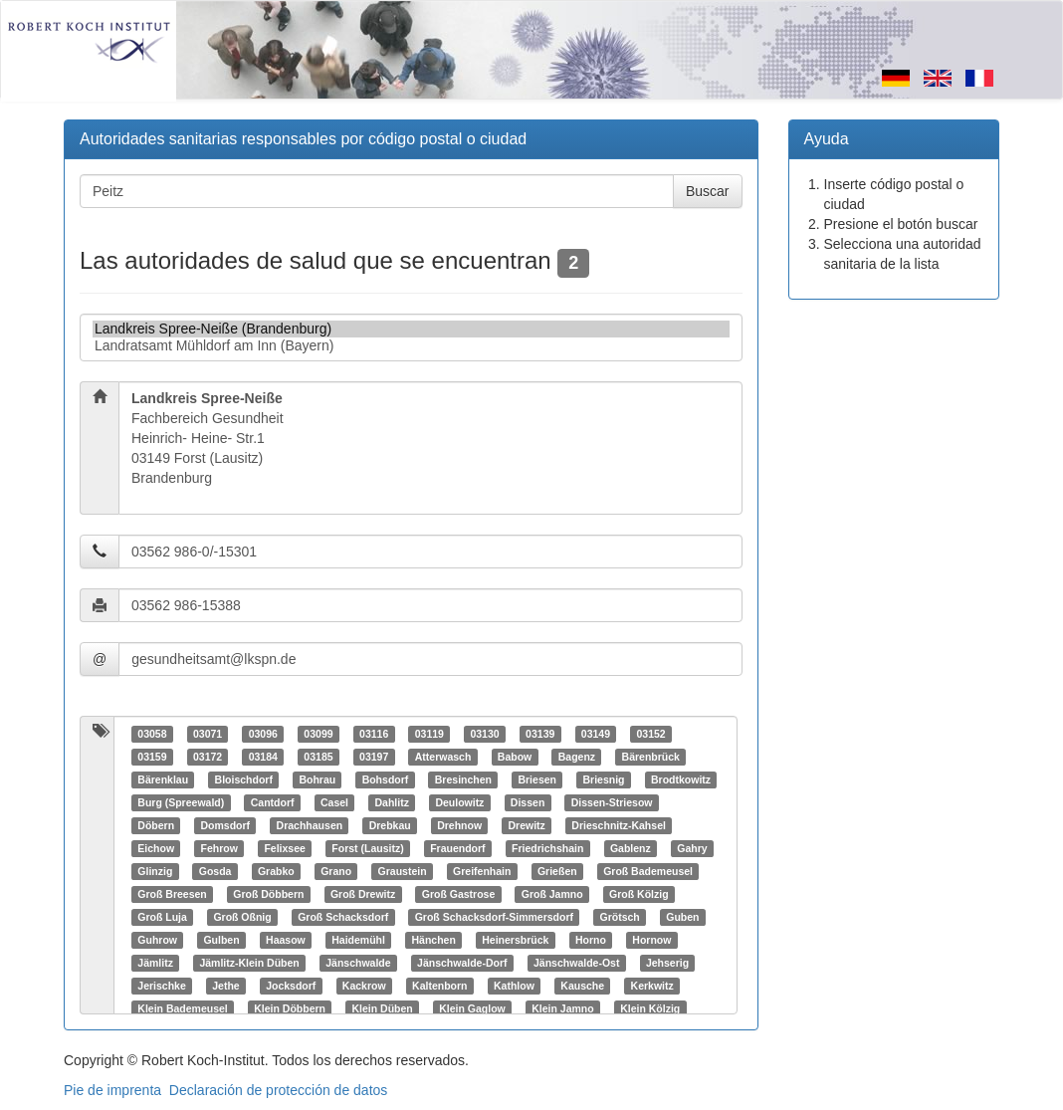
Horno (590, 940)
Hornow (651, 940)
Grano (335, 871)
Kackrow (364, 986)
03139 (540, 734)
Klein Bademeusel (182, 1008)
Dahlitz (391, 802)
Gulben (221, 940)
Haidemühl (358, 940)
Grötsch (619, 917)
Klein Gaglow (472, 1008)
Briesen (537, 779)
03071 (207, 734)
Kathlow (514, 986)
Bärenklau (162, 779)
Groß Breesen (171, 894)
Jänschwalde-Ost (576, 963)
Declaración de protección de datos (278, 1090)
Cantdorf (273, 802)
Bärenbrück (651, 757)
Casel (334, 802)
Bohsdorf (385, 779)
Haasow (286, 940)
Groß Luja (162, 917)
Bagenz (576, 757)
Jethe (225, 986)
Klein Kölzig (650, 1008)
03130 (484, 734)
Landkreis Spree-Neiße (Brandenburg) (411, 329)
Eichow (155, 848)
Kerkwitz (652, 986)
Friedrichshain (547, 848)
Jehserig (667, 963)
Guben (682, 917)
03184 (263, 757)
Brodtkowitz (681, 779)
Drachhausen (310, 825)
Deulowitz (459, 802)
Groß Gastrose (459, 894)
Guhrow (157, 940)
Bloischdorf (244, 779)
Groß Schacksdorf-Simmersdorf (494, 917)
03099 (318, 734)
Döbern (155, 825)
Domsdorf (226, 825)
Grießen (557, 871)
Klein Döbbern (289, 1008)
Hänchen (433, 940)
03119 (429, 734)
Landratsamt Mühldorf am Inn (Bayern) (411, 345)
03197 (373, 757)
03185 (318, 757)
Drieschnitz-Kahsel (618, 825)
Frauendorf (457, 848)
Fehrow (219, 848)
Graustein (402, 871)
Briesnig (603, 779)
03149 (595, 734)
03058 (151, 734)
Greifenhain (482, 871)
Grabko (276, 871)
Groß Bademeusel (648, 871)
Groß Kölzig (639, 894)
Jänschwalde (357, 963)
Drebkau (390, 825)
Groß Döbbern (268, 894)
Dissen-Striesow (612, 802)
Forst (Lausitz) (367, 848)
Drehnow (459, 825)
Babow (515, 757)
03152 (650, 734)
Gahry (692, 848)
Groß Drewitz (362, 894)
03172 (207, 757)
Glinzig (154, 871)
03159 (151, 757)
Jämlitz (155, 963)
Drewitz (527, 825)
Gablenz (630, 848)
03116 (373, 734)
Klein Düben (381, 1008)
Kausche (582, 986)
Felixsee (284, 848)
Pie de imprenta (112, 1090)
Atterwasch (443, 757)
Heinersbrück (515, 940)
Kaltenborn (439, 986)
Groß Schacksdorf (343, 917)
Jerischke (161, 986)
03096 (263, 734)
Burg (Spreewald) (180, 802)
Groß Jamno (552, 894)
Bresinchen (463, 779)
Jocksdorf (291, 986)
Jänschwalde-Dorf (462, 963)
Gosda (215, 871)
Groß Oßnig (242, 917)
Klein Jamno (562, 1008)
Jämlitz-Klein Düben (249, 963)
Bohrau (317, 779)
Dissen (527, 802)
